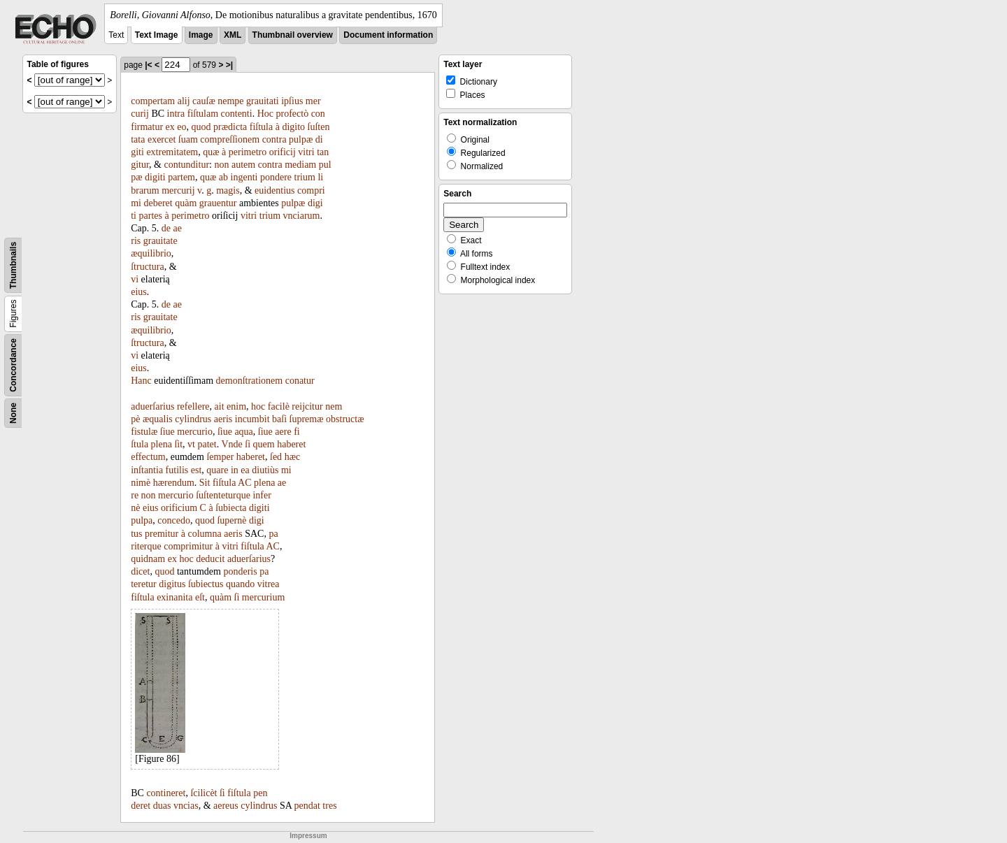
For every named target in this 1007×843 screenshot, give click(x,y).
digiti (155, 177)
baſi (279, 419)
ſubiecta (230, 508)
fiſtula (261, 127)
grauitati (262, 101)
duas (162, 805)
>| (229, 65)
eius (139, 292)
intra (176, 113)
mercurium (263, 597)
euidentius (275, 190)
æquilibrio (151, 253)
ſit (178, 444)
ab (223, 177)
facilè (279, 406)
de (166, 228)
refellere (193, 406)
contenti (236, 113)
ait (219, 406)
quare (217, 470)
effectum (148, 457)
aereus (225, 805)
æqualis (158, 419)
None (13, 413)
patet (207, 444)
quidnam (148, 559)
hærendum (173, 482)
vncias (186, 805)
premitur (161, 533)
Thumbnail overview (292, 35)
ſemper (220, 457)
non (221, 164)
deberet (158, 203)
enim (236, 406)
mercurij (178, 190)
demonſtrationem (249, 380)
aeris (223, 419)
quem (264, 444)
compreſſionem (229, 139)
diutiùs (265, 470)
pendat (307, 805)
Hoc (265, 113)
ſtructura (147, 266)
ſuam (188, 139)
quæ (211, 152)
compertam (153, 101)
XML (232, 35)
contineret (165, 793)
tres (329, 805)
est (196, 470)
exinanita (174, 597)
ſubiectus (206, 584)
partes (150, 215)
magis (227, 190)
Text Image (156, 35)
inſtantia (147, 470)
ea (245, 470)
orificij (282, 152)
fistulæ (144, 431)
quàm (186, 203)
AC (244, 482)
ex (170, 127)
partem (181, 177)
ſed (276, 457)
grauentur (218, 203)
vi (134, 279)
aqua (243, 431)
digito (293, 127)
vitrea (268, 584)
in (234, 470)
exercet (162, 139)
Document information (388, 35)
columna (205, 533)
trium (304, 177)
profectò (292, 113)
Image (201, 35)
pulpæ (301, 139)
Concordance (13, 365)
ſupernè (231, 520)
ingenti (244, 177)
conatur (300, 380)
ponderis (240, 571)
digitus (172, 584)
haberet (291, 444)
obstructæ (345, 419)
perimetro (247, 152)
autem (243, 164)
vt (191, 444)
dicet (140, 571)
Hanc (141, 380)
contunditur (187, 164)
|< (148, 65)
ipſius (292, 101)
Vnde (231, 444)
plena (161, 444)
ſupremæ (307, 419)
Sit (204, 482)
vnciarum (301, 215)
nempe (230, 101)
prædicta (230, 127)
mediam (300, 164)
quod (201, 127)
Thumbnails (13, 265)
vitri (306, 152)
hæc (293, 457)
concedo (173, 520)
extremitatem (172, 152)
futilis (177, 470)
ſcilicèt (203, 793)
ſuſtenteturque (223, 495)
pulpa (141, 520)
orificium (179, 508)
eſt (200, 597)
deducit (210, 559)
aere (283, 431)
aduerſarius (152, 406)
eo (181, 127)
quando (240, 584)
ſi (247, 444)
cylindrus (193, 419)
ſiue (167, 431)
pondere (276, 177)
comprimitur (188, 546)
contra (274, 139)
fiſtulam (202, 113)
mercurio (195, 431)
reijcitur (307, 406)
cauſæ (203, 101)
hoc (258, 406)
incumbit (252, 419)
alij (184, 101)
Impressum (308, 836)
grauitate (160, 241)
